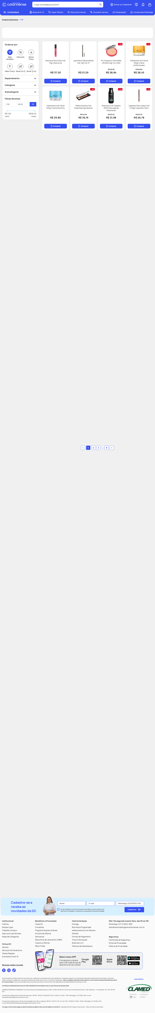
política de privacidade (96, 911)
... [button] (80, 859)
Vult (21, 14)
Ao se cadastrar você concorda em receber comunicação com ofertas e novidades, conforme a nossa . (82, 910)
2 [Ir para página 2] (76, 859)
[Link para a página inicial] (10, 14)
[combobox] (35, 5)
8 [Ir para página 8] (84, 859)
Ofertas (77, 1009)
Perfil (139, 1009)
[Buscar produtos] (65, 5)
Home (15, 1009)
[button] (46, 1009)
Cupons (108, 1009)
